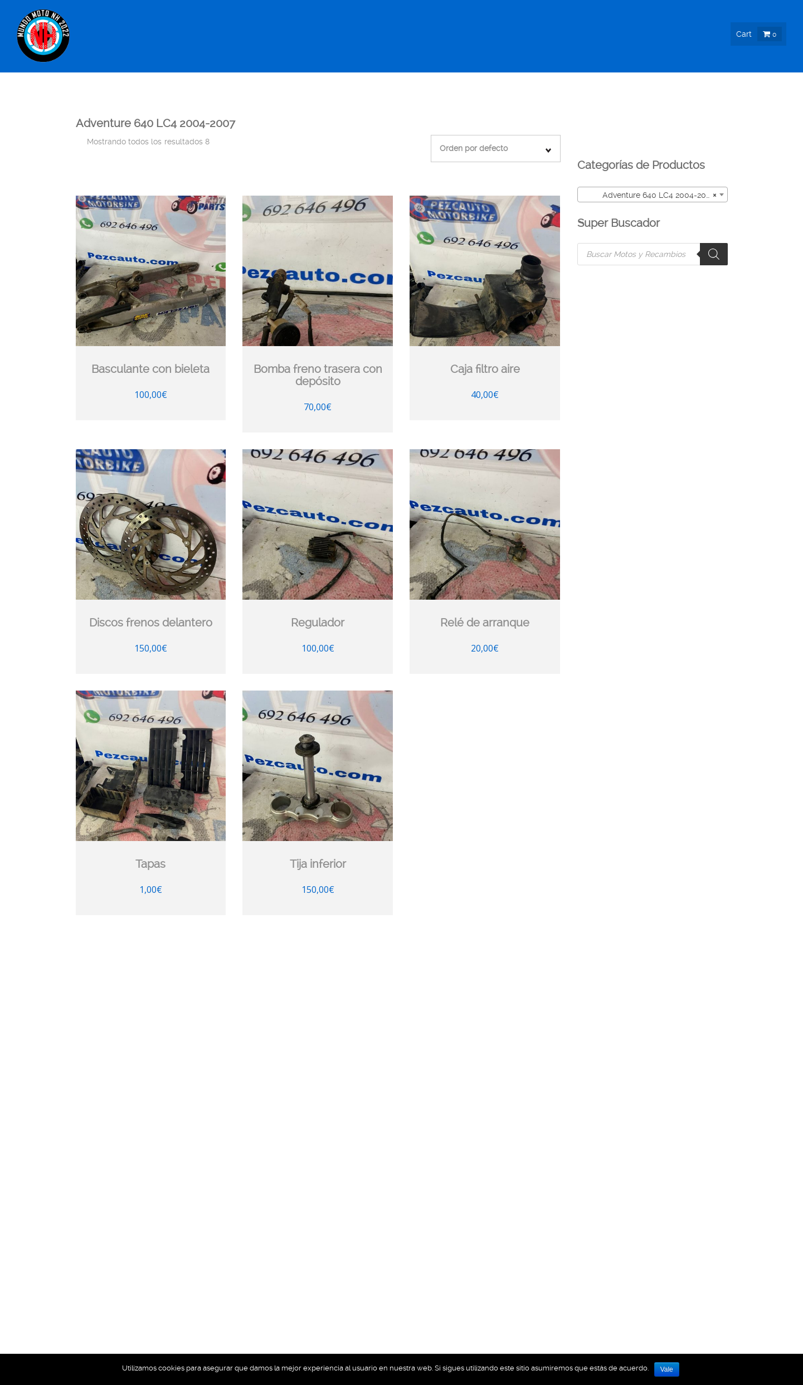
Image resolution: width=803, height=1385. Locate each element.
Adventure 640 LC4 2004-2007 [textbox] (649, 195)
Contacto (763, 106)
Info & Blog (687, 106)
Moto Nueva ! (463, 106)
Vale (666, 1369)
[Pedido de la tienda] (496, 148)
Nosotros (620, 106)
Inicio (229, 106)
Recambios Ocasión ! (305, 106)
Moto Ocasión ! (545, 106)
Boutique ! (392, 106)
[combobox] (652, 194)
